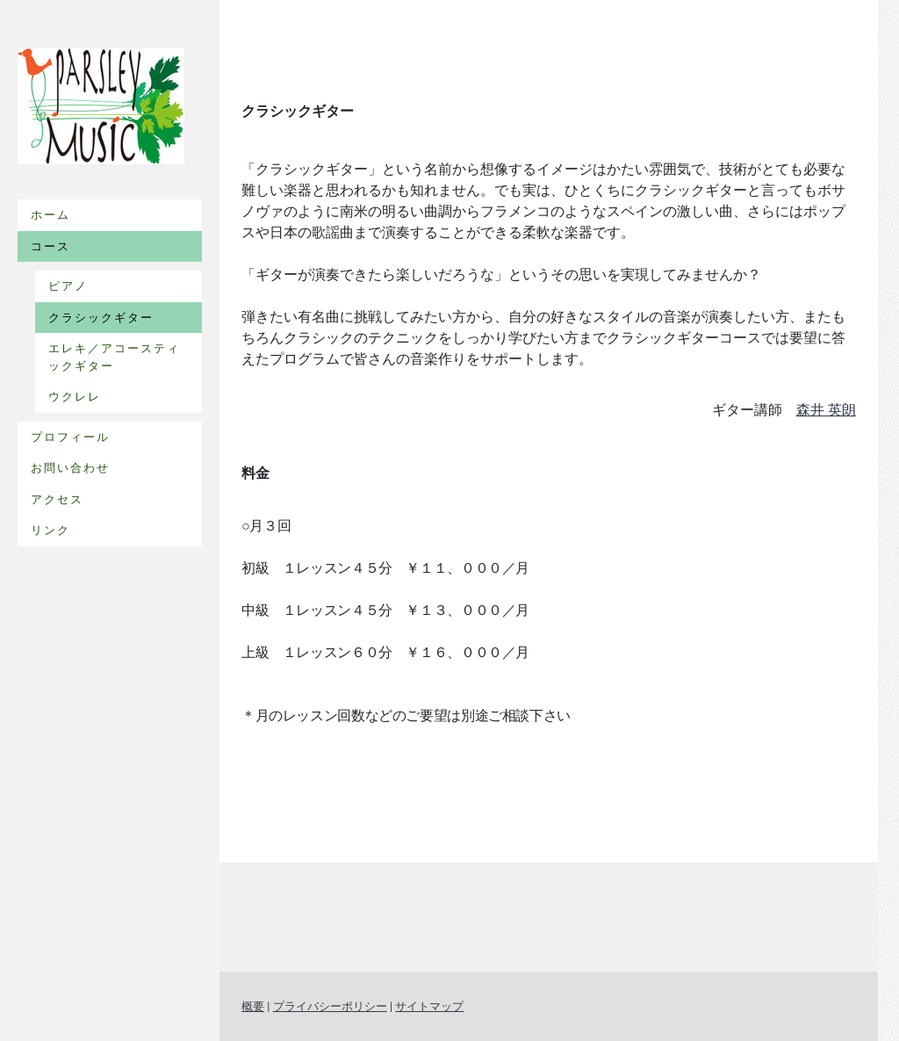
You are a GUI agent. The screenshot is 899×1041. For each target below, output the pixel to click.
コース (50, 246)
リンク (50, 530)
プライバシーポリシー (330, 1006)
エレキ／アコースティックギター (114, 357)
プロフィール (70, 437)
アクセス (57, 499)
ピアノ (68, 286)
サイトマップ (429, 1006)
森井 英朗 (826, 409)
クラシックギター (101, 317)
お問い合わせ (70, 467)
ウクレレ (74, 396)
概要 (252, 1006)
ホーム (50, 214)
